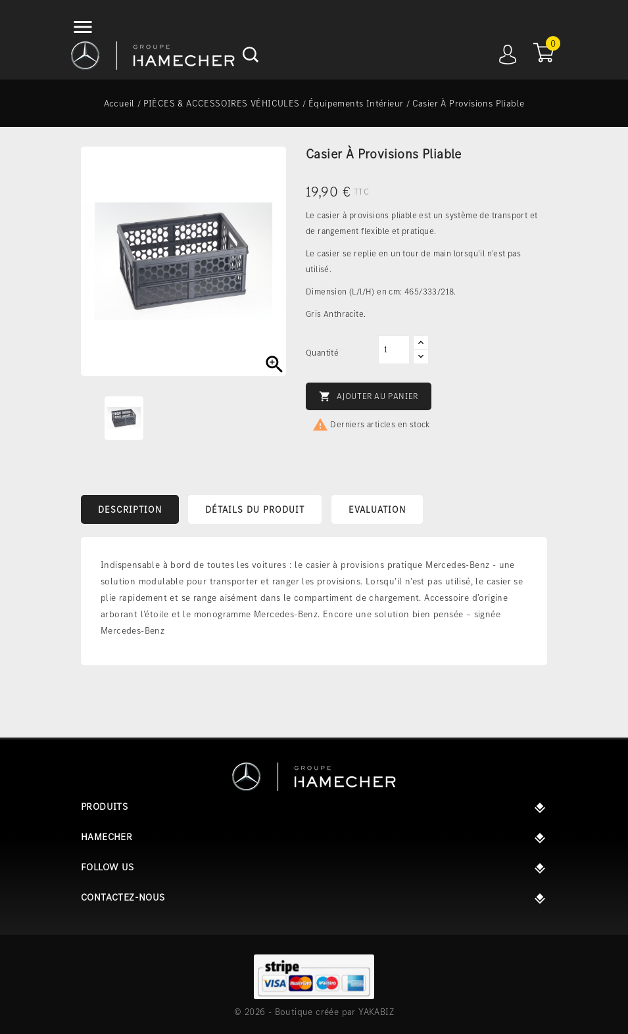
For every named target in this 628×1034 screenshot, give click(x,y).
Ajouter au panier (368, 396)
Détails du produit (254, 509)
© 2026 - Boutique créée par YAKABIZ (314, 1012)
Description (130, 509)
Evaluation (377, 509)
